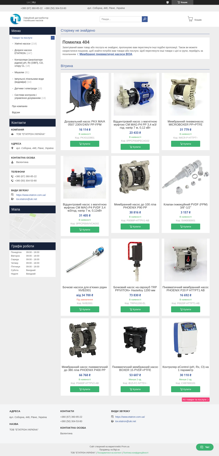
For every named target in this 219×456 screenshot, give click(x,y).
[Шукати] (145, 19)
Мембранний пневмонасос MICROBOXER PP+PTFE (186, 123)
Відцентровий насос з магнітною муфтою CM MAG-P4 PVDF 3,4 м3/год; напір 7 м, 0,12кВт (85, 207)
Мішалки (19, 72)
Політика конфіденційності (136, 453)
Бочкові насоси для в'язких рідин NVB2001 (85, 289)
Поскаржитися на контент (109, 453)
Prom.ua (125, 446)
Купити (86, 143)
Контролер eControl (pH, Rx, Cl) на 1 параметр (186, 369)
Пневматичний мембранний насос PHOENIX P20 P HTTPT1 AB (186, 289)
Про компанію (19, 106)
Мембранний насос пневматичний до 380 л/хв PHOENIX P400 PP (85, 369)
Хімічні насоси (22, 43)
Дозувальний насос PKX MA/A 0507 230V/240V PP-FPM (84, 123)
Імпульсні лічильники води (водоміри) (29, 80)
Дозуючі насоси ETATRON (23, 52)
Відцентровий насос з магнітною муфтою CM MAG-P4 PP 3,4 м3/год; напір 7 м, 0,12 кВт (135, 124)
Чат (204, 447)
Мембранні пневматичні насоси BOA (106, 54)
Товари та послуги (22, 37)
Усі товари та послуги (194, 399)
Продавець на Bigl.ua (109, 449)
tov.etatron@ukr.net (26, 199)
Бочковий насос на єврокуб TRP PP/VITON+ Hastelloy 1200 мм (135, 289)
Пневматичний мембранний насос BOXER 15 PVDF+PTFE (135, 369)
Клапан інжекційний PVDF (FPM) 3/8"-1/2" (186, 206)
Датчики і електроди (26, 88)
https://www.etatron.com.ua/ (31, 195)
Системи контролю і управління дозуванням (28, 96)
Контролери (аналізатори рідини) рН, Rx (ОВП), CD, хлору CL (29, 62)
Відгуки (16, 112)
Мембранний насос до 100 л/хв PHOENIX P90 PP (135, 206)
